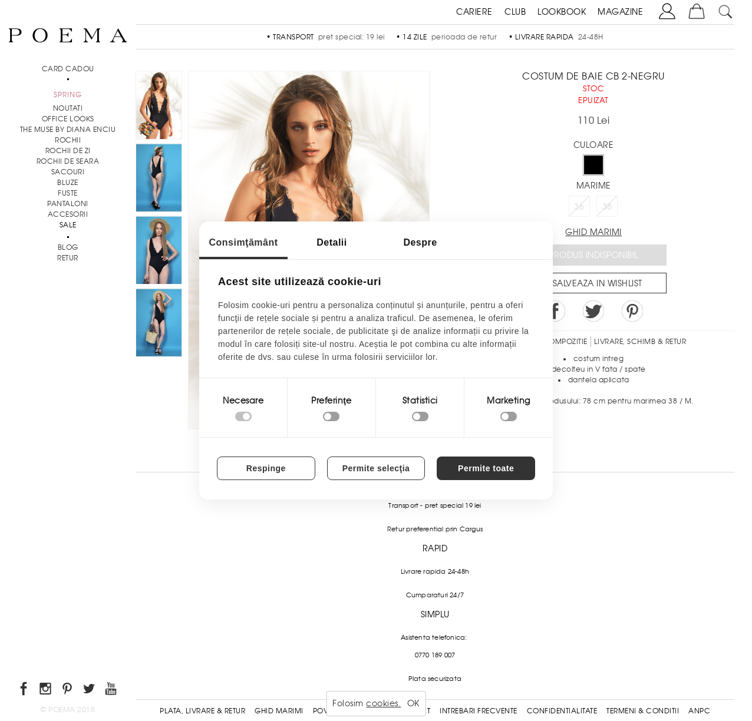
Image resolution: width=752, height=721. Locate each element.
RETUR (67, 258)
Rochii (68, 140)
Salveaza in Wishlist (597, 283)
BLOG (68, 247)
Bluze (67, 182)
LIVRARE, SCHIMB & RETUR (640, 342)
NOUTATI (68, 108)
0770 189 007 (435, 655)
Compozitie (565, 342)
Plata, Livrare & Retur (202, 711)
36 (579, 206)
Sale (68, 225)
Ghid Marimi (279, 711)
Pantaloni (67, 204)
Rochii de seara (68, 161)
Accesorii (68, 214)
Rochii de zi (68, 151)
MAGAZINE (620, 11)
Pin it (632, 311)
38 (607, 206)
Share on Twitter (593, 311)
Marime (593, 185)
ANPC (699, 711)
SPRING (68, 95)
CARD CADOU (68, 69)
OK (413, 703)
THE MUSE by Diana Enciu (68, 129)
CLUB (515, 11)
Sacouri (68, 172)
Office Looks (68, 119)
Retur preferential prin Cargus (435, 529)
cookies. (383, 703)
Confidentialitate (562, 711)
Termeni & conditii (642, 711)
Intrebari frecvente (478, 711)
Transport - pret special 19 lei (434, 505)
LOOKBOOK (561, 11)
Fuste (68, 193)
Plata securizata (434, 678)
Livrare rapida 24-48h (435, 571)
